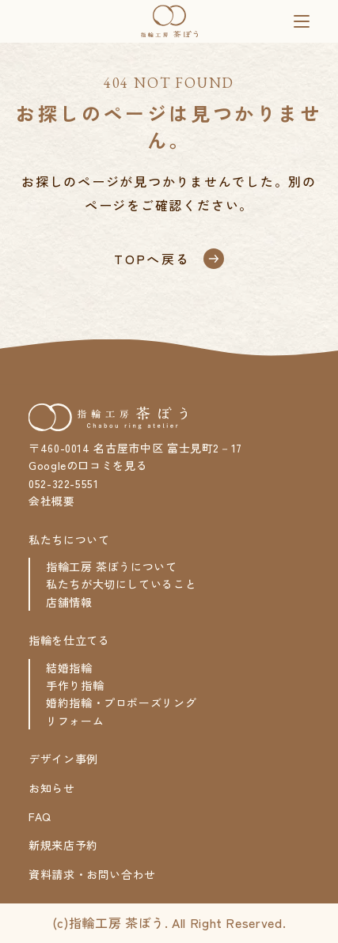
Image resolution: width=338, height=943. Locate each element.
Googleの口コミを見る (87, 465)
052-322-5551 (63, 483)
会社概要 (51, 501)
